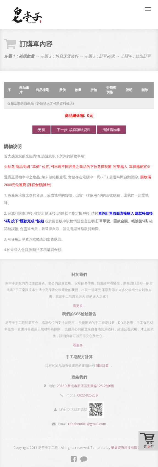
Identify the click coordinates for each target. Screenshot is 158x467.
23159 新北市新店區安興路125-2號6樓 (85, 384)
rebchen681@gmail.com (87, 422)
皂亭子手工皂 (27, 14)
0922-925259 (87, 394)
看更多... (79, 307)
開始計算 (102, 364)
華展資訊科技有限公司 (127, 447)
